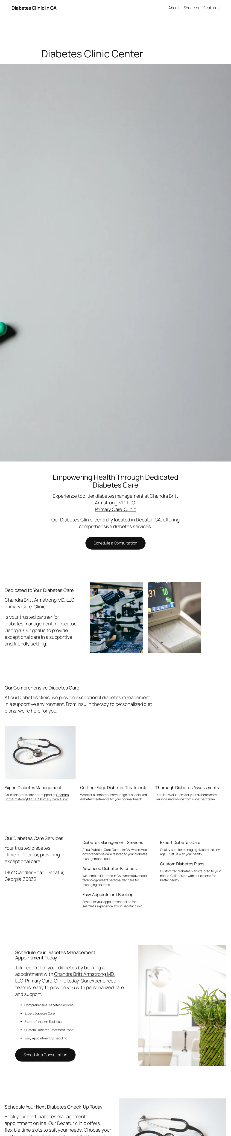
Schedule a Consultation (115, 543)
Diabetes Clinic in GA (34, 8)
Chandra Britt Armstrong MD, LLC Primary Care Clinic (40, 603)
